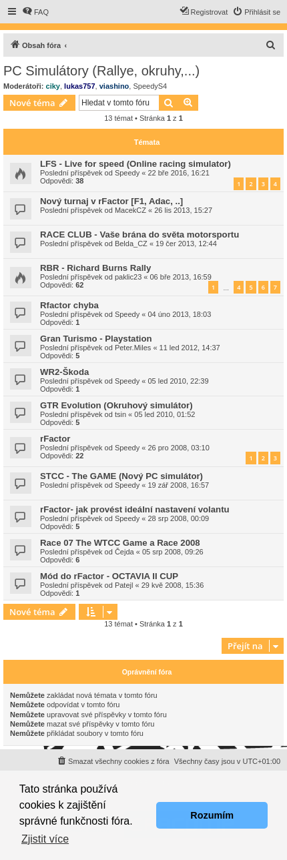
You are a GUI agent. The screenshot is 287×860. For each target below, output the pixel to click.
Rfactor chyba (69, 305)
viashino (114, 86)
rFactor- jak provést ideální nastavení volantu (135, 509)
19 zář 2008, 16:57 (178, 485)
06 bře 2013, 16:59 (181, 277)
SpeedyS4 (150, 86)
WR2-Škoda (64, 372)
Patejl (124, 585)
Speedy (127, 173)
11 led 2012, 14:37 (190, 348)
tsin (120, 414)
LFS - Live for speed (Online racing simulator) (135, 164)
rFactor (55, 439)
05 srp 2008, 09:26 (173, 552)
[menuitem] (35, 12)
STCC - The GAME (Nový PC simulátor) (121, 476)
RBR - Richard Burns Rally (95, 268)
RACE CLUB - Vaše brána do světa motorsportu (139, 235)
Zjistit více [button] (45, 839)
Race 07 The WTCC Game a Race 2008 (120, 543)
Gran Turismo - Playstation (96, 339)
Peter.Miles (133, 348)
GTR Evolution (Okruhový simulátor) (116, 405)
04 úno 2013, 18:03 (179, 314)
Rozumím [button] (212, 815)
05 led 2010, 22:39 (178, 381)
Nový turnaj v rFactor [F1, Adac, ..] (111, 201)
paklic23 (128, 277)
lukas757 (79, 86)
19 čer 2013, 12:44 (186, 244)
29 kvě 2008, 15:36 (172, 585)
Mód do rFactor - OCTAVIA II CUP (109, 576)
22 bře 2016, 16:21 (178, 173)
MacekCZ (130, 210)
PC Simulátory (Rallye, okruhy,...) (101, 70)
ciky (53, 86)
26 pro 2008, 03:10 (178, 448)
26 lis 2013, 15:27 (183, 210)
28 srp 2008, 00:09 (178, 518)
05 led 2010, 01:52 (164, 414)
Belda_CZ (131, 244)
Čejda (124, 552)
